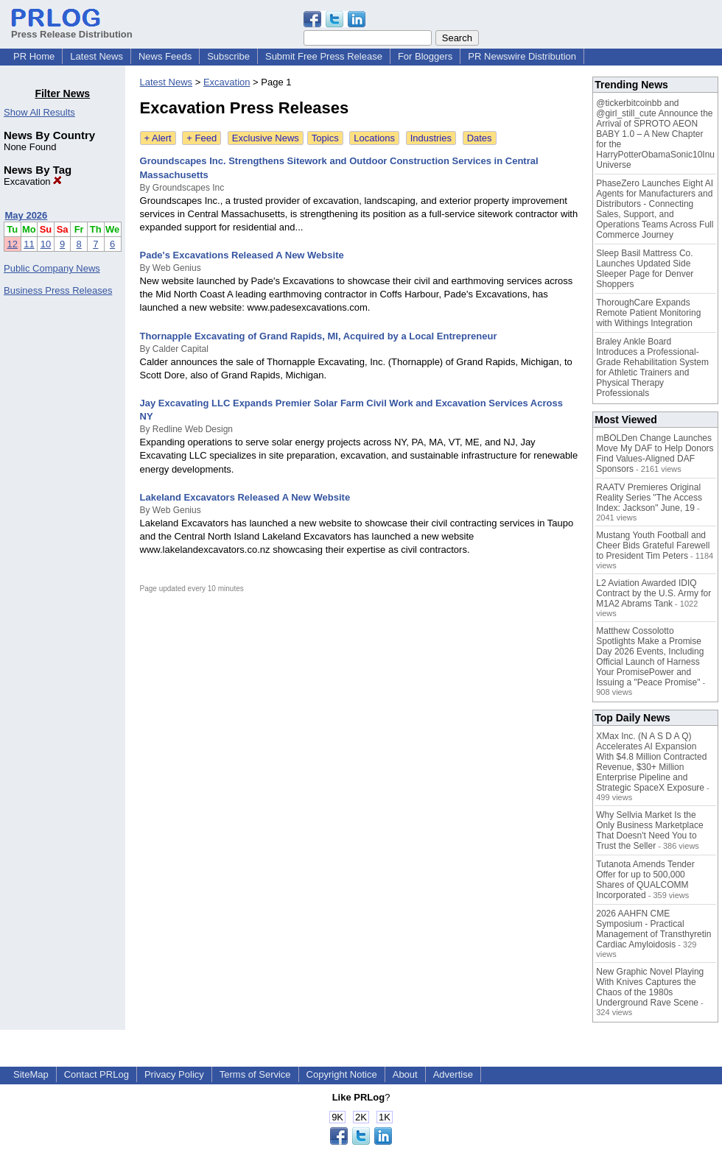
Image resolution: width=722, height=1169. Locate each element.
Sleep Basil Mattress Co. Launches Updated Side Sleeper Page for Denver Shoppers (644, 268)
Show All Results (39, 112)
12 (12, 244)
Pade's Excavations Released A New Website (242, 255)
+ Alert (158, 138)
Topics (325, 138)
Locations (374, 138)
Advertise (453, 1074)
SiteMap (31, 1074)
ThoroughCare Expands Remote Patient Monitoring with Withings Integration (648, 312)
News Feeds (165, 56)
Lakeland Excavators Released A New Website (245, 497)
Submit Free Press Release (323, 56)
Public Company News (52, 268)
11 (29, 244)
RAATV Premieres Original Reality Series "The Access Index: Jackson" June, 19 (649, 497)
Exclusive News (265, 138)
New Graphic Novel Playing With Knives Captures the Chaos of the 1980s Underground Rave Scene (650, 987)
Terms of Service (255, 1074)
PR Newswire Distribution (522, 56)
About (405, 1074)
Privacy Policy (174, 1074)
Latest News (96, 56)
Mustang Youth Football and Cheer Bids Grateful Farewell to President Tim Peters (652, 545)
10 (46, 244)
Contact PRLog (96, 1074)
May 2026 (26, 215)
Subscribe (228, 56)
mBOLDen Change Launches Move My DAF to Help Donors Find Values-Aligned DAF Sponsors (654, 453)
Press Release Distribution (72, 29)
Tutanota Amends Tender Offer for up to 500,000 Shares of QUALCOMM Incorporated (645, 879)
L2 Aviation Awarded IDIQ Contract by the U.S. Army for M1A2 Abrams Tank (653, 593)
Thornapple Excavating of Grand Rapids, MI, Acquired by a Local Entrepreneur (318, 336)
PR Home (34, 56)
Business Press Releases (58, 290)
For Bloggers (425, 56)
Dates (479, 138)
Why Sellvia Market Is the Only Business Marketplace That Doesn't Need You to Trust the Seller (649, 830)
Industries (431, 138)
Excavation (33, 181)
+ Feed (201, 138)
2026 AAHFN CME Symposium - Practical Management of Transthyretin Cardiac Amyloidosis (653, 929)
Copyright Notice (341, 1074)
